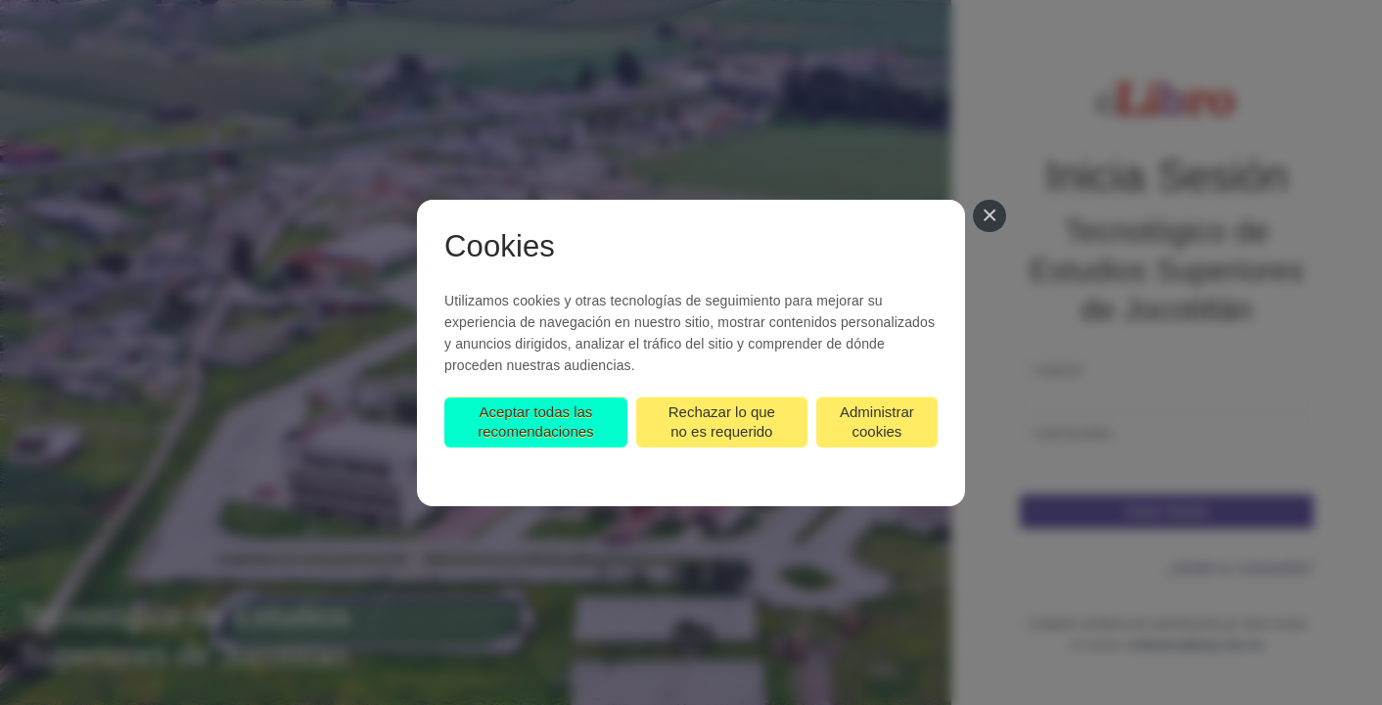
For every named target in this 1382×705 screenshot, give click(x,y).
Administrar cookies (877, 421)
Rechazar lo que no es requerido (721, 421)
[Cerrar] (989, 216)
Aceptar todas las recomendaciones (535, 421)
